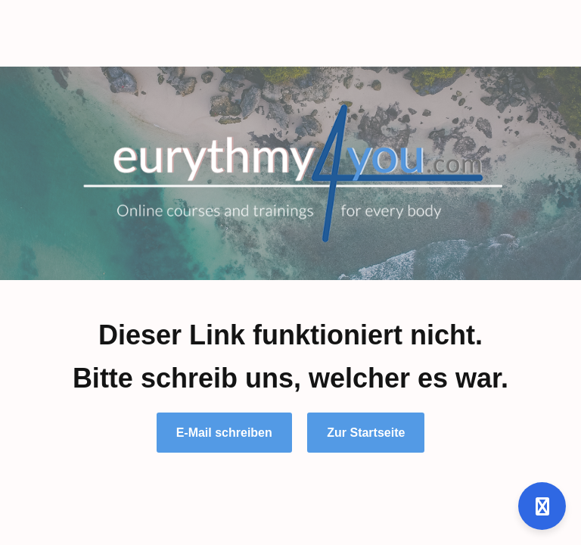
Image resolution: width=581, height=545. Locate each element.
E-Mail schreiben (224, 432)
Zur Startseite (366, 432)
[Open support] (542, 506)
